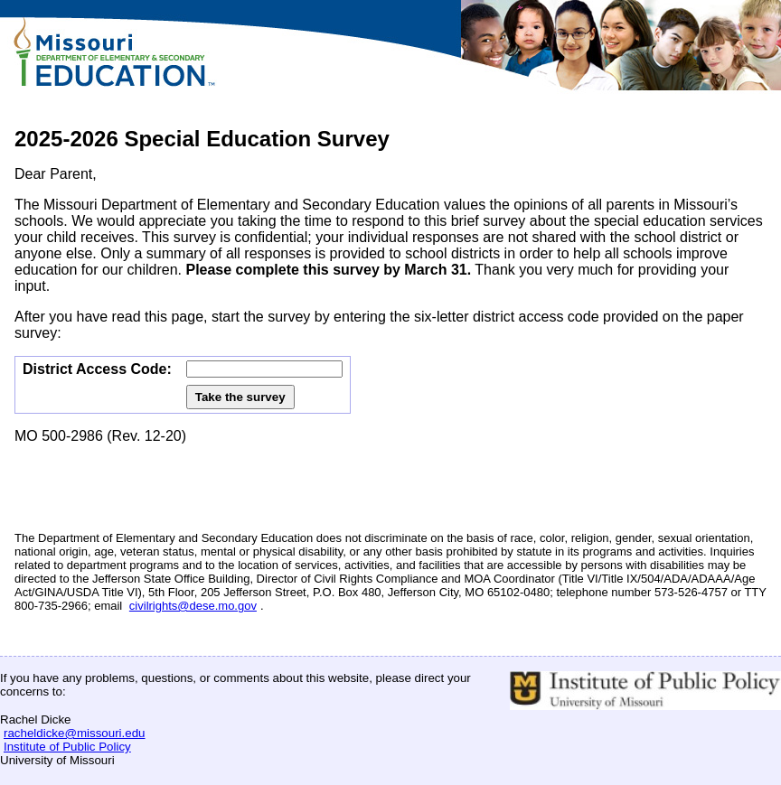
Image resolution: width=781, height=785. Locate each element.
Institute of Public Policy (67, 746)
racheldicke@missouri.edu (75, 733)
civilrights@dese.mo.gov (193, 605)
